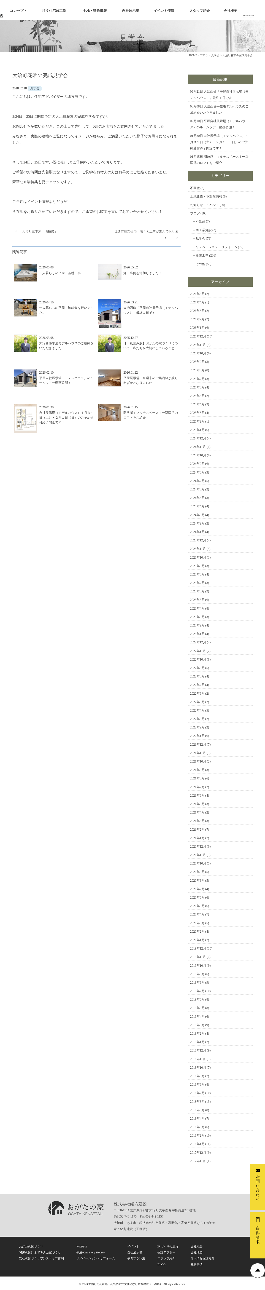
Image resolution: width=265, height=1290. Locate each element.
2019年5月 (197, 1008)
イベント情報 (164, 11)
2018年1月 (197, 1144)
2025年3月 (197, 413)
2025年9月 (197, 362)
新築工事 (202, 255)
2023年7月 (197, 583)
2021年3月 (197, 821)
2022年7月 (197, 685)
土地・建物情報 (95, 11)
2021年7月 (197, 787)
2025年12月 (198, 336)
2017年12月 (198, 1152)
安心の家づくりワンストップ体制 (41, 1258)
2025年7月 (197, 379)
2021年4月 (197, 812)
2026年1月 (197, 327)
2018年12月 (198, 1050)
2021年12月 (198, 744)
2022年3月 (197, 719)
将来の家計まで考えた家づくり (40, 1252)
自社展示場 (130, 11)
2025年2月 (197, 421)
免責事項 (197, 1264)
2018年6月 (197, 1101)
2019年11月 (198, 957)
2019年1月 (197, 1042)
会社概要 (230, 11)
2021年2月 (197, 829)
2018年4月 (197, 1118)
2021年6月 (197, 795)
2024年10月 (198, 455)
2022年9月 (197, 668)
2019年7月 (197, 991)
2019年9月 (197, 974)
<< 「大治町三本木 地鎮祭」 (36, 231)
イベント (133, 1246)
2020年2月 (197, 931)
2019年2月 (197, 1033)
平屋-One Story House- (90, 1252)
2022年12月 (198, 642)
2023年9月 (197, 566)
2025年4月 (197, 404)
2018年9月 (197, 1076)
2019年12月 (198, 948)
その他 (200, 264)
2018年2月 (197, 1135)
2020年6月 (197, 897)
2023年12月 (198, 540)
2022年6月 (197, 693)
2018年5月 (197, 1110)
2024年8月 (197, 472)
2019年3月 (197, 1025)
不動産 (195, 188)
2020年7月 (197, 889)
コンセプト (18, 11)
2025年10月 (198, 353)
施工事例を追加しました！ (142, 273)
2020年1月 (197, 940)
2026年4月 (197, 302)
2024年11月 (198, 447)
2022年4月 (197, 710)
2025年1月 (197, 430)
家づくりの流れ (167, 1246)
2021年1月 (197, 838)
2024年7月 (197, 481)
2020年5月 (197, 906)
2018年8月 (197, 1084)
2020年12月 (198, 846)
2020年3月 (197, 923)
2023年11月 (198, 549)
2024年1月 (197, 532)
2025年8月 (197, 370)
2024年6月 (197, 489)
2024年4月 (197, 506)
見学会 (200, 238)
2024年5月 (197, 498)
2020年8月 (197, 880)
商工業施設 (204, 230)
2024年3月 (197, 515)
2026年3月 (197, 311)
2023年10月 (198, 557)
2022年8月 (197, 676)
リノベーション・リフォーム (216, 247)
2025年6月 (197, 387)
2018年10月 (198, 1067)
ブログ (195, 213)
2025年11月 (198, 345)
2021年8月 (197, 778)
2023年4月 (197, 608)
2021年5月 (197, 804)
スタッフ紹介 (199, 11)
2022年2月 (197, 727)
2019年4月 (197, 1016)
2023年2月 (197, 625)
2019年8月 (197, 982)
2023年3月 (197, 617)
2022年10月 (198, 659)
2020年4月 (197, 914)
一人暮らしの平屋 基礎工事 (60, 273)
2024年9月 (197, 464)
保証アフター (166, 1252)
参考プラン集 (136, 1258)
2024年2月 (197, 523)
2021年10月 (198, 761)
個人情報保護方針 (202, 1258)
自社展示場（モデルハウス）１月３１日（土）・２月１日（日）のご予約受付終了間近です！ (66, 417)
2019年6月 (197, 999)
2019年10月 (198, 965)
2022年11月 (198, 651)
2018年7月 (197, 1093)
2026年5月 (197, 294)
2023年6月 (197, 591)
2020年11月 (198, 855)
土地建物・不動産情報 (206, 196)
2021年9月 (197, 770)
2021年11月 (198, 753)
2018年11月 (198, 1059)
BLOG (161, 1264)
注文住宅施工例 (54, 11)
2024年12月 (198, 438)
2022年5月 (197, 702)
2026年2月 (197, 319)
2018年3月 (197, 1127)
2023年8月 (197, 574)
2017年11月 (198, 1161)
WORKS (81, 1246)
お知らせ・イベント (204, 205)
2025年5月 (197, 396)
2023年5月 (197, 600)
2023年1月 (197, 634)
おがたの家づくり (31, 1246)
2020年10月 (198, 863)
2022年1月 (197, 736)
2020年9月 (197, 872)
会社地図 (197, 1252)
